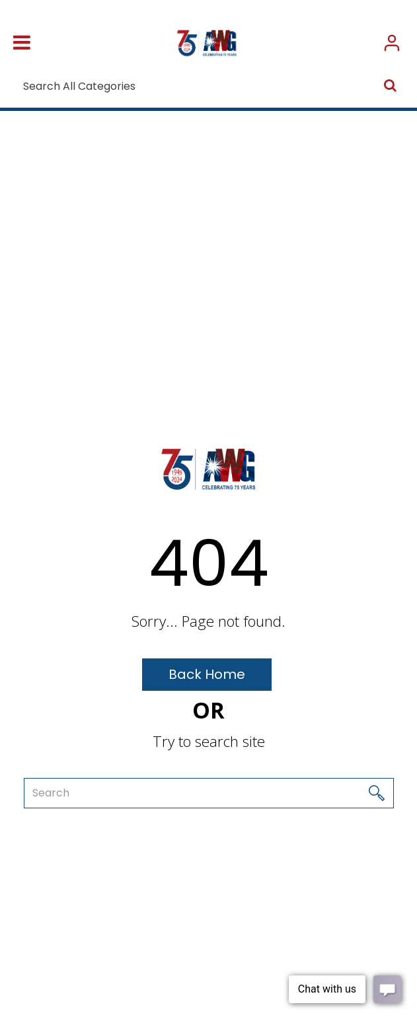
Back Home (207, 674)
